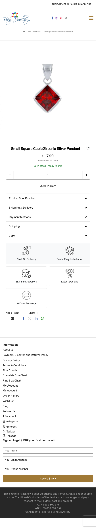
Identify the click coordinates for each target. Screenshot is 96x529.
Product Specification (48, 198)
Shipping (48, 226)
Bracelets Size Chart (15, 375)
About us (8, 349)
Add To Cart (48, 186)
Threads (9, 435)
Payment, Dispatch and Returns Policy (25, 355)
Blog (5, 406)
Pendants (36, 32)
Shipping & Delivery (48, 207)
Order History (11, 395)
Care (48, 235)
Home (29, 32)
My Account (10, 390)
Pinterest (9, 426)
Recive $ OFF (48, 478)
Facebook (10, 416)
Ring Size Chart (12, 380)
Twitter (9, 431)
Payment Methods (48, 217)
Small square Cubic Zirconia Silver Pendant (58, 32)
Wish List (8, 401)
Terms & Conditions (14, 365)
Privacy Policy (11, 360)
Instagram (10, 421)
